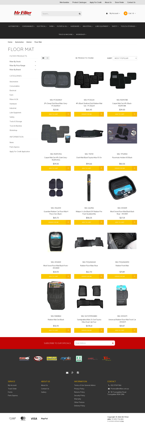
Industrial (88, 26)
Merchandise (64, 2)
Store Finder (119, 2)
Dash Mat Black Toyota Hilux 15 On (89, 157)
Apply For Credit (96, 2)
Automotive (14, 26)
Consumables (28, 26)
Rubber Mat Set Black (56, 319)
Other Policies (79, 402)
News (12, 142)
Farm (52, 26)
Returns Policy (79, 392)
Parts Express (14, 147)
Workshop (81, 34)
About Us (108, 2)
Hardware (76, 26)
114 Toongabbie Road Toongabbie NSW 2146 (116, 393)
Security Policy (79, 395)
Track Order (12, 389)
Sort (109, 58)
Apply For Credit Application (20, 151)
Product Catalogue (79, 2)
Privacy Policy (79, 389)
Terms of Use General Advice (84, 385)
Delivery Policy (79, 406)
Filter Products (18, 56)
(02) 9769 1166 (114, 385)
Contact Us (131, 2)
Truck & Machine (66, 34)
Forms (10, 392)
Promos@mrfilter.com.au (118, 389)
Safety (115, 26)
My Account (112, 13)
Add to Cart (53, 114)
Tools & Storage (129, 26)
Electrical (42, 26)
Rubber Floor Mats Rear (89, 266)
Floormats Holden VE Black (122, 157)
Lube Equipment (102, 26)
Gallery (43, 392)
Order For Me (86, 114)
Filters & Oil (63, 26)
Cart (130, 13)
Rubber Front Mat (122, 266)
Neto (122, 421)
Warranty (77, 399)
